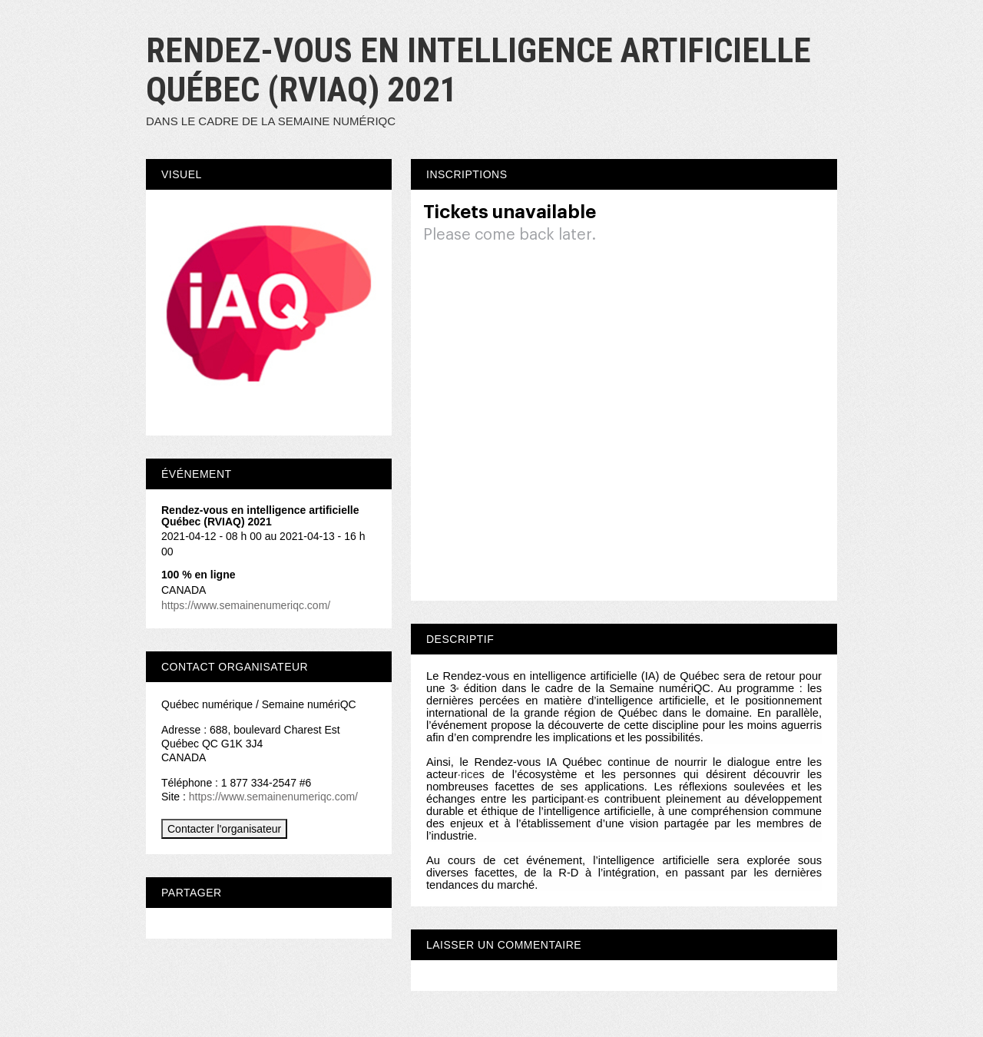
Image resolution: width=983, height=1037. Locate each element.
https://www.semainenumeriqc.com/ (245, 605)
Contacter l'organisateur (224, 829)
